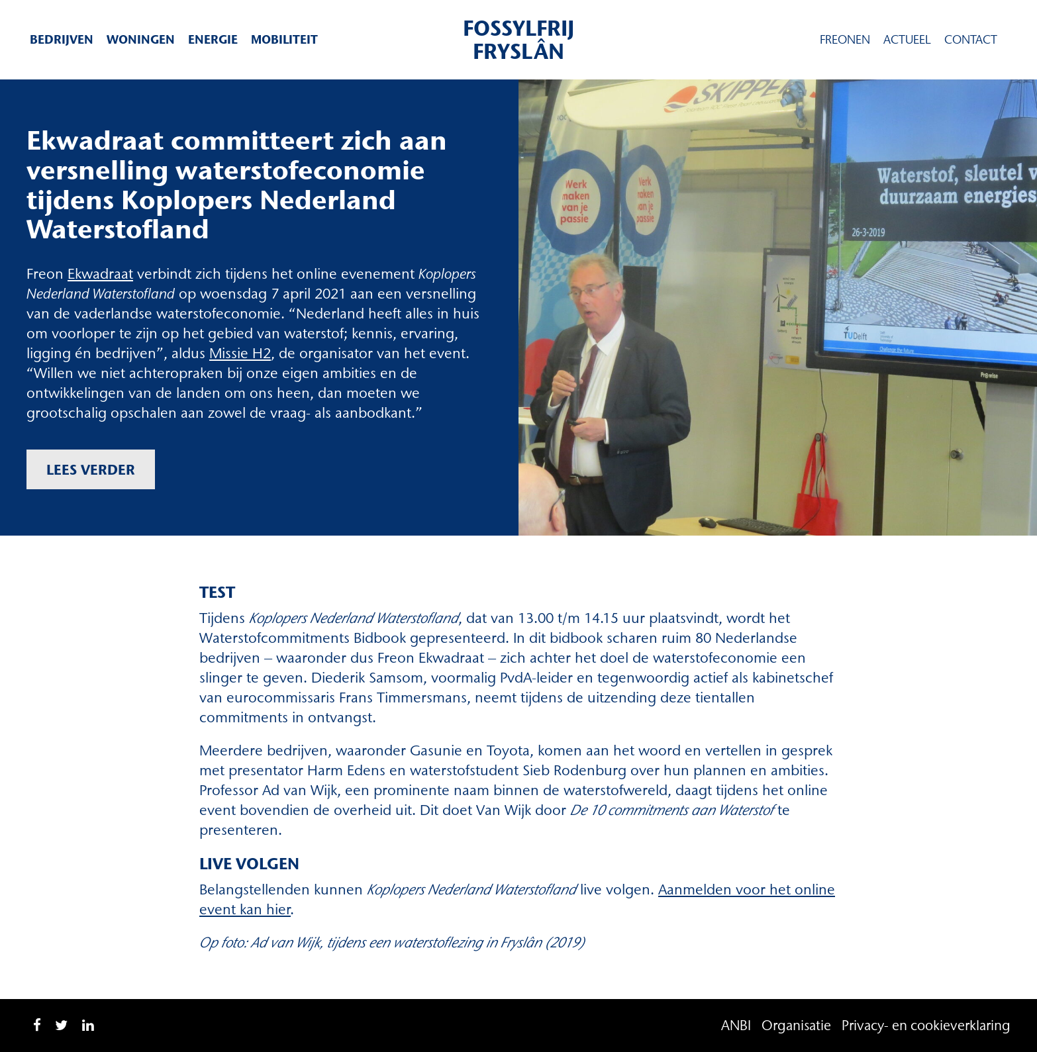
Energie (213, 39)
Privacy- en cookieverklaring (926, 1025)
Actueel (907, 39)
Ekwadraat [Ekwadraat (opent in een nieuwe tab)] (100, 274)
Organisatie (796, 1025)
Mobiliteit (284, 39)
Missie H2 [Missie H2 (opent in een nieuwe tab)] (240, 353)
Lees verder (90, 469)
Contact (970, 39)
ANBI (736, 1025)
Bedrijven (61, 39)
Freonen (845, 39)
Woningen (141, 39)
